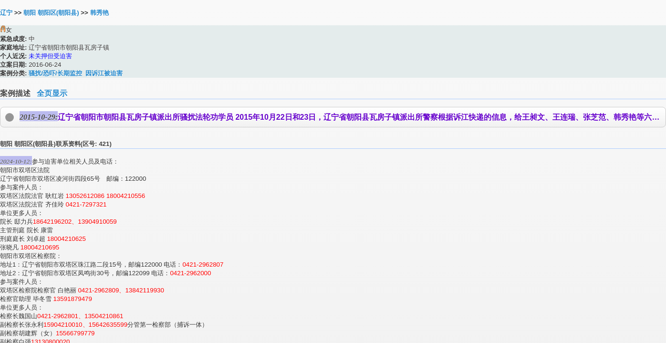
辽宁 (6, 12)
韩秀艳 (99, 12)
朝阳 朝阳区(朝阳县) (51, 12)
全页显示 (52, 93)
